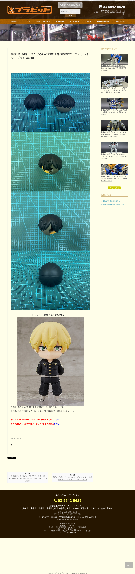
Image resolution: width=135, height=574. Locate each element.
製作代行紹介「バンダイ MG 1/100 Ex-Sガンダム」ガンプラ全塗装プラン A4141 (113, 68)
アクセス (88, 21)
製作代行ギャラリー (43, 21)
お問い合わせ (120, 21)
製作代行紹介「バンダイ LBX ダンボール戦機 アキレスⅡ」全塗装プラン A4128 (114, 112)
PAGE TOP (129, 565)
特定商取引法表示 (103, 21)
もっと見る (115, 188)
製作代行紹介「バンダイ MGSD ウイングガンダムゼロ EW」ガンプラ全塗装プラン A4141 (114, 178)
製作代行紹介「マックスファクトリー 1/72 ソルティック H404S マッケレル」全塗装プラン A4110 (114, 134)
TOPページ (14, 21)
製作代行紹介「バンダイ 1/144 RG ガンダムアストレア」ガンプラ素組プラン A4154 (114, 156)
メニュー (27, 21)
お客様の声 (60, 21)
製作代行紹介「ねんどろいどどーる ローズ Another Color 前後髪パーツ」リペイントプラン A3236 (28, 478)
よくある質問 (74, 21)
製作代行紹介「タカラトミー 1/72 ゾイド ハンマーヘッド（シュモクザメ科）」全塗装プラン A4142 (114, 90)
